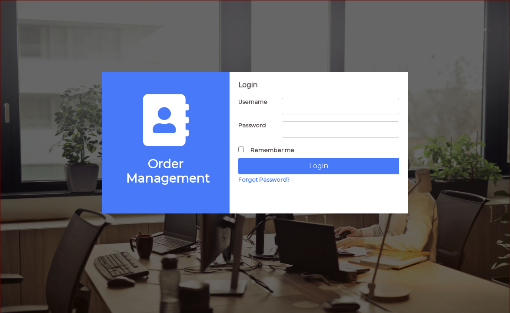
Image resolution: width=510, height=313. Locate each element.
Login (318, 166)
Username (252, 102)
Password (252, 125)
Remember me (266, 150)
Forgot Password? (264, 179)
